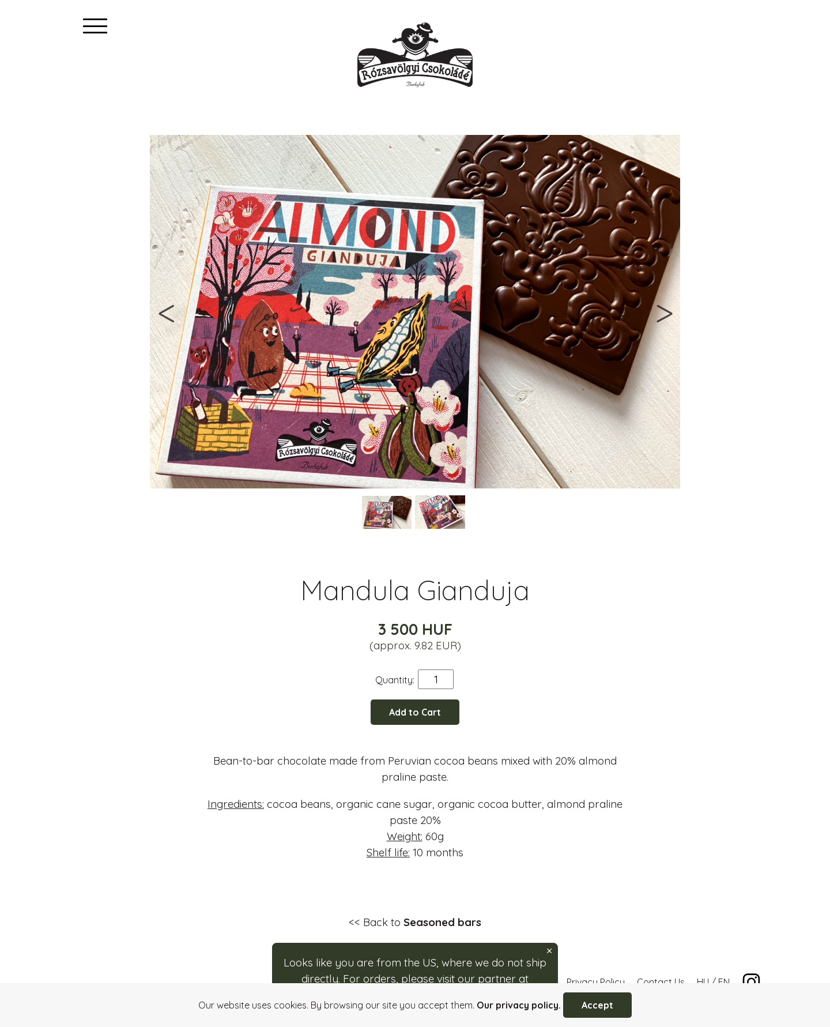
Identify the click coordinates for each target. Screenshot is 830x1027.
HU (703, 982)
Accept (597, 1005)
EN (724, 982)
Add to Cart (415, 712)
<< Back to (415, 922)
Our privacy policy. (519, 1005)
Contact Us (661, 982)
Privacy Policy (596, 982)
